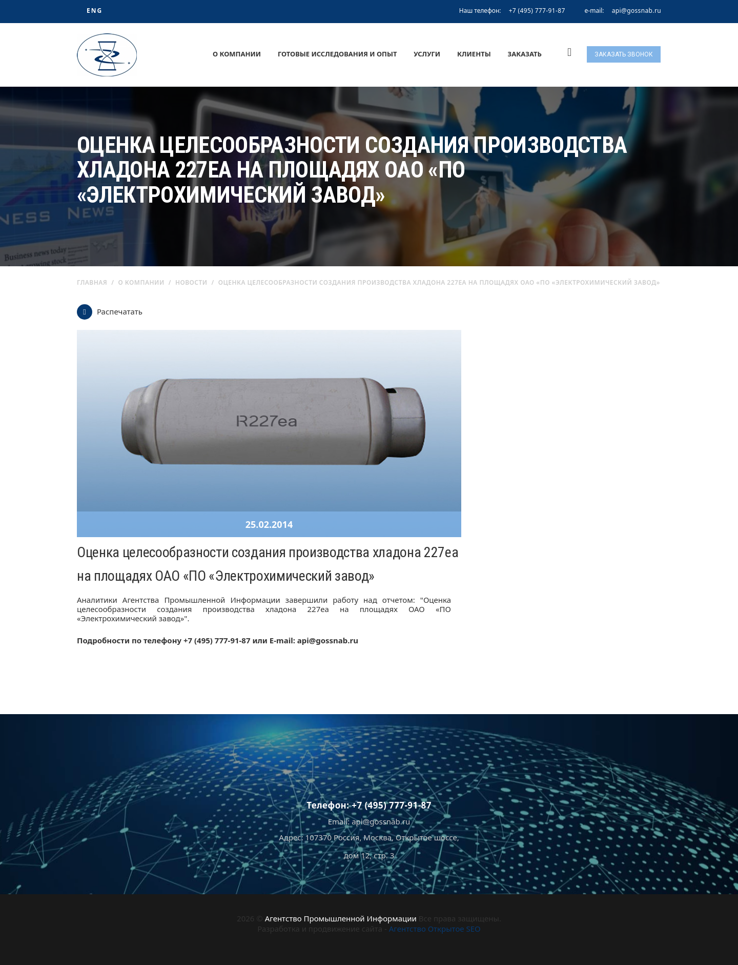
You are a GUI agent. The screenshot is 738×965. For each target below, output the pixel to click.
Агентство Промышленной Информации (341, 918)
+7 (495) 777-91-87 (537, 10)
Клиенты (474, 53)
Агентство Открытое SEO (435, 928)
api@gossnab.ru (636, 11)
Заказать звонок (623, 54)
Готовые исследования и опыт (337, 53)
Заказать (525, 53)
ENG (94, 10)
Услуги (427, 53)
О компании (237, 53)
